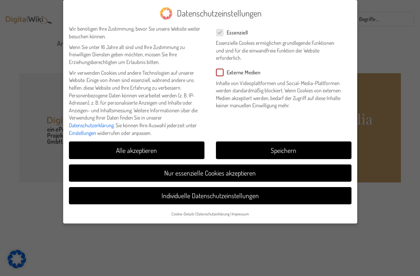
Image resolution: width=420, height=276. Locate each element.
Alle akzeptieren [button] (136, 146)
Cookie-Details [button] (183, 209)
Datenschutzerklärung (91, 121)
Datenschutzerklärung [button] (213, 209)
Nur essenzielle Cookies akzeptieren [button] (210, 169)
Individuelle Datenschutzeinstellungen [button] (210, 191)
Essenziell (234, 28)
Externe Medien (240, 68)
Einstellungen (82, 129)
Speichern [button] (283, 146)
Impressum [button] (240, 209)
